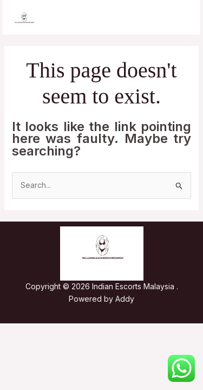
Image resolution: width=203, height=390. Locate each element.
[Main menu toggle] (178, 17)
